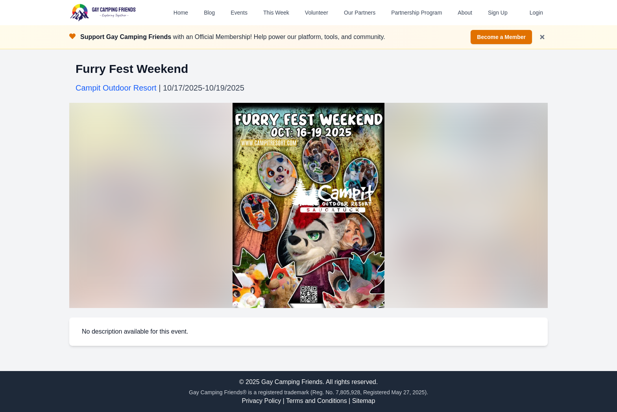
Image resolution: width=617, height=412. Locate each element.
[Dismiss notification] (542, 37)
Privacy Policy (261, 400)
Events (239, 12)
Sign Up (498, 12)
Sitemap (363, 400)
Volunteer (316, 12)
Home (181, 12)
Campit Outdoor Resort (116, 88)
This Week (276, 12)
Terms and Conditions (316, 400)
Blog (209, 12)
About (465, 12)
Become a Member (501, 37)
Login (536, 12)
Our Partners (359, 12)
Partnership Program (416, 12)
